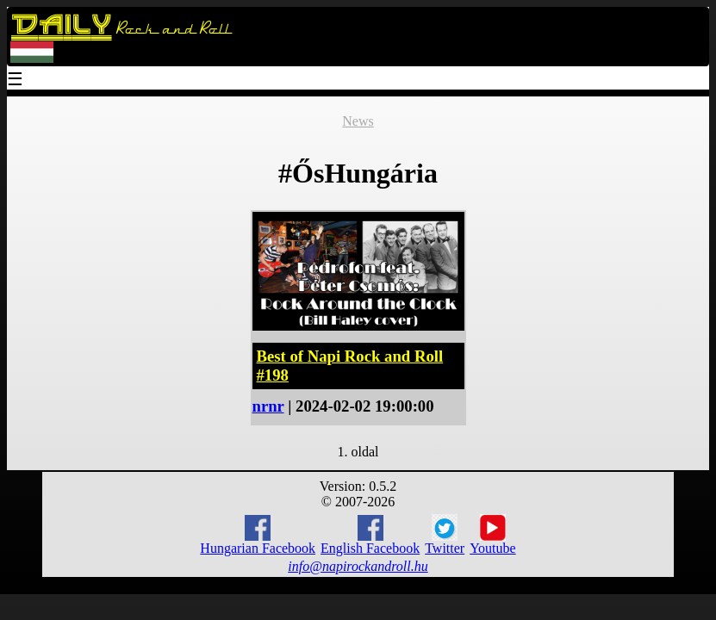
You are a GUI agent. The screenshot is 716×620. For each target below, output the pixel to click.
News (357, 121)
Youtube (493, 534)
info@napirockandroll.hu (357, 566)
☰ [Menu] (15, 80)
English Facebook (370, 535)
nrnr (268, 406)
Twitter (444, 534)
